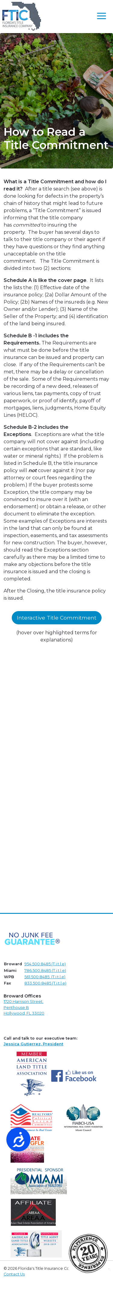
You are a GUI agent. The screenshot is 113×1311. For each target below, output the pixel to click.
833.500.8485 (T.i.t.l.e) (45, 983)
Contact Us (14, 1274)
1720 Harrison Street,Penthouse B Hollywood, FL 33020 (24, 1007)
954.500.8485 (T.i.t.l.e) (45, 964)
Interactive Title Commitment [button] (56, 617)
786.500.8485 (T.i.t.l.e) (45, 970)
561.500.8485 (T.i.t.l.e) (44, 977)
